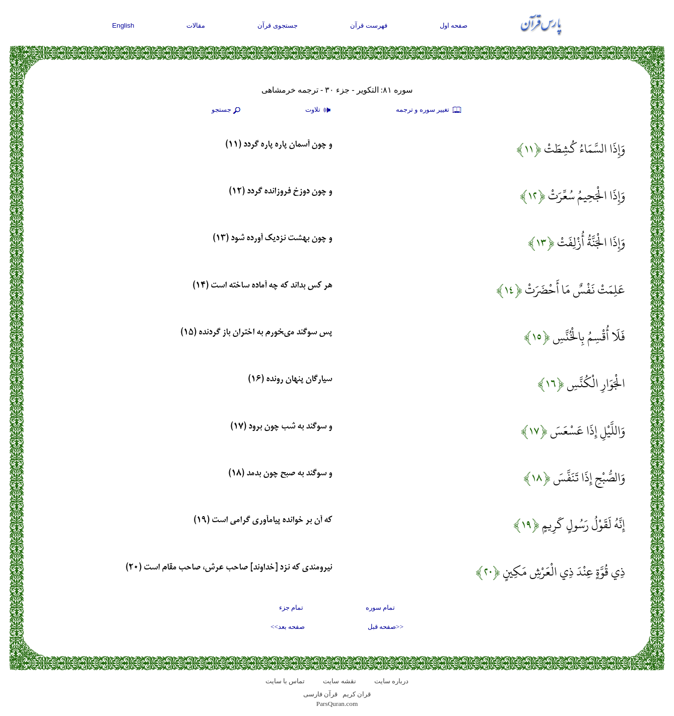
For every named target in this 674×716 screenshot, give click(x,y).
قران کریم (357, 694)
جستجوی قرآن (277, 25)
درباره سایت (391, 681)
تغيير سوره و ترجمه (429, 110)
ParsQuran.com (337, 703)
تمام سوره (380, 607)
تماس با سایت (285, 681)
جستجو (227, 110)
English (123, 25)
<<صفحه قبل (385, 626)
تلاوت (319, 110)
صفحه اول (454, 25)
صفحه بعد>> (288, 626)
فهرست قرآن (368, 25)
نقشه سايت (339, 681)
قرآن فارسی (320, 694)
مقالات (195, 25)
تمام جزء (291, 607)
